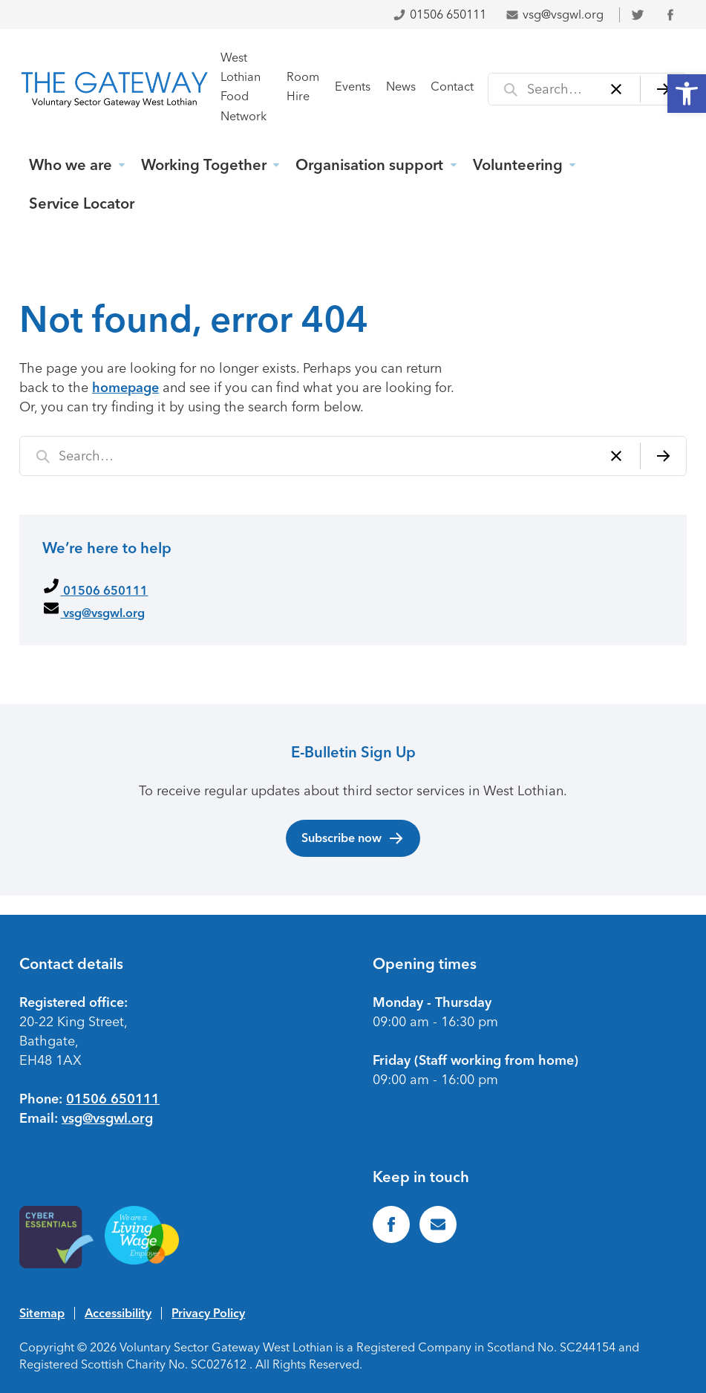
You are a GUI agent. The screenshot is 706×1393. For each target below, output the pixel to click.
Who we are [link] (70, 165)
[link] (686, 93)
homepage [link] (125, 387)
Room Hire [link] (303, 86)
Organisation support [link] (369, 165)
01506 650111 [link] (439, 14)
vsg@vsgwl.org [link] (555, 14)
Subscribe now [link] (353, 838)
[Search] (663, 89)
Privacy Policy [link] (208, 1313)
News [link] (401, 86)
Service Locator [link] (81, 203)
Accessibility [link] (118, 1313)
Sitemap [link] (42, 1313)
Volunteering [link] (518, 165)
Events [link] (352, 86)
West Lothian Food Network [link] (243, 86)
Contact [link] (452, 86)
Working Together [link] (204, 165)
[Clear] (616, 89)
